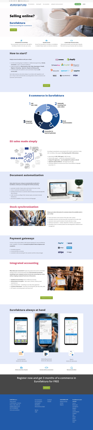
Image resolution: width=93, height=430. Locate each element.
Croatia (74, 410)
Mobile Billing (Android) (46, 359)
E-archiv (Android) (21, 359)
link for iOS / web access (21, 361)
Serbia (73, 418)
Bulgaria (74, 408)
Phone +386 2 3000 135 (15, 404)
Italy (73, 415)
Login (84, 4)
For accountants (46, 4)
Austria (74, 403)
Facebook (49, 399)
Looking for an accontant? (46, 297)
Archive (61, 403)
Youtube (49, 401)
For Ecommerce (31, 4)
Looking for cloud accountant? (57, 4)
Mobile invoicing (63, 401)
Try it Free (77, 4)
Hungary (74, 413)
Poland (74, 416)
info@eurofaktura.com (23, 1)
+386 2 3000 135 (13, 1)
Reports (71, 359)
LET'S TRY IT (46, 387)
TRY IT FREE (13, 29)
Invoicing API (38, 4)
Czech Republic (75, 411)
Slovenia (74, 420)
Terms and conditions (15, 410)
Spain (73, 421)
